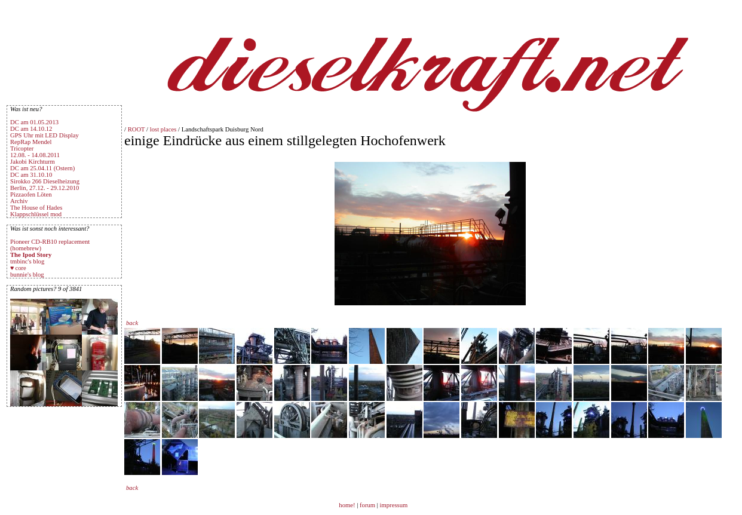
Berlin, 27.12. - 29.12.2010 (44, 188)
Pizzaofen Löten (31, 194)
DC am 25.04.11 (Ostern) (42, 168)
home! (348, 505)
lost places (163, 129)
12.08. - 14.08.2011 (35, 155)
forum (367, 505)
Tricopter (21, 148)
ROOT (136, 129)
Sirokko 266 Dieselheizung (44, 181)
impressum (394, 505)
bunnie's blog (27, 274)
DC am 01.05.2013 (34, 122)
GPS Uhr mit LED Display (44, 135)
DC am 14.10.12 (31, 128)
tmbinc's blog (27, 261)
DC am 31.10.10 (31, 174)
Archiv (19, 201)
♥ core (18, 268)
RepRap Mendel (31, 142)
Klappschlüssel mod (36, 214)
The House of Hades (36, 207)
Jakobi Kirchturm (32, 161)
